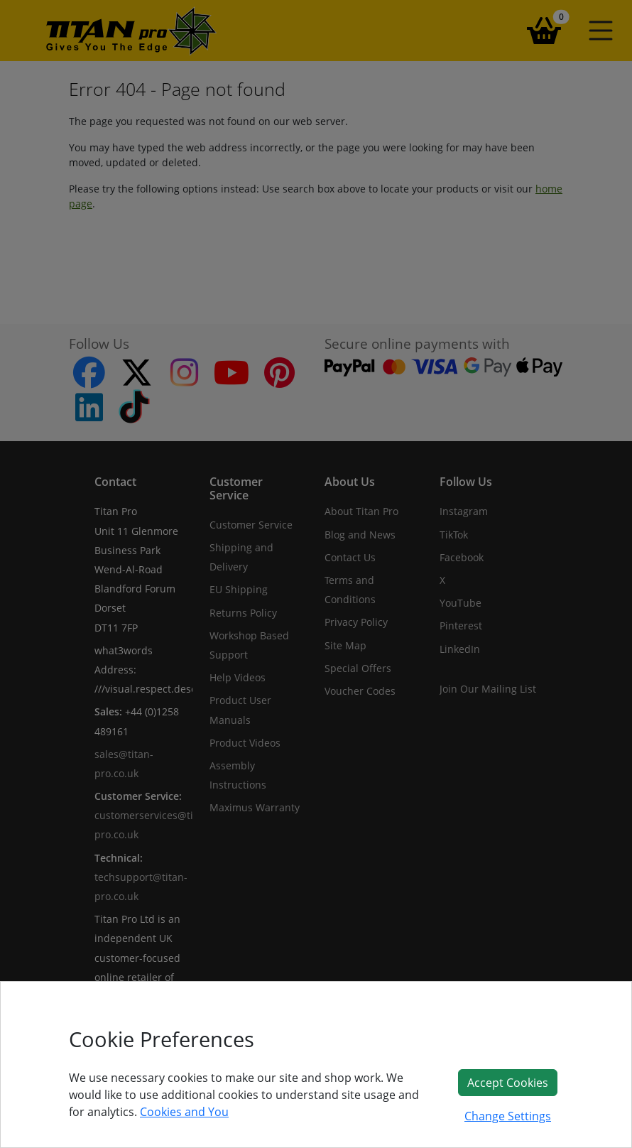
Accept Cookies (507, 1082)
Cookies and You (184, 1112)
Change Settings (507, 1116)
